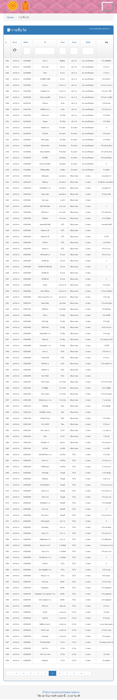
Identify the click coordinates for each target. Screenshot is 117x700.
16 (60, 673)
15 (52, 673)
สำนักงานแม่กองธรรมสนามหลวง (61, 692)
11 (23, 673)
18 (74, 673)
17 (67, 673)
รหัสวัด (25, 42)
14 (45, 673)
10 (16, 673)
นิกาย (15, 42)
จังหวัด (88, 42)
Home (10, 17)
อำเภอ (74, 42)
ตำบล (62, 42)
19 (81, 673)
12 (31, 673)
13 (38, 673)
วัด (45, 42)
